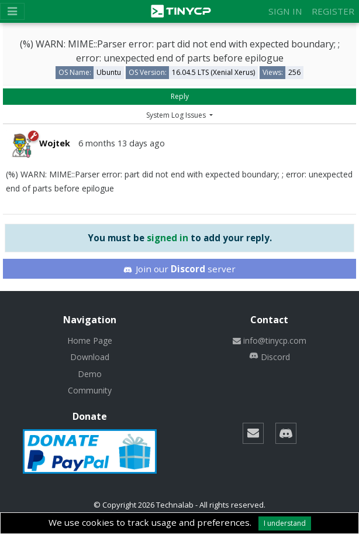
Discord (269, 356)
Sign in (285, 11)
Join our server (179, 269)
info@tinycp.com (269, 340)
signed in (167, 238)
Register (333, 11)
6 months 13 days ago (121, 143)
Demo (90, 373)
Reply (180, 96)
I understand (285, 523)
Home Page (89, 340)
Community (90, 390)
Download (89, 356)
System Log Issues (177, 115)
